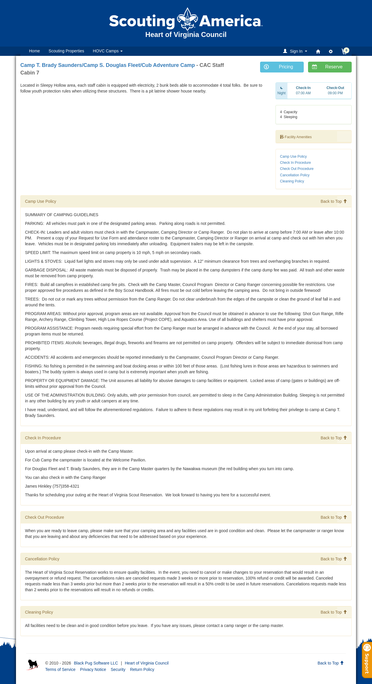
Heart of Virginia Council (147, 663)
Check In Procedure (295, 163)
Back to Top (334, 201)
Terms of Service (60, 669)
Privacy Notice (93, 669)
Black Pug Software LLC (96, 663)
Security (118, 669)
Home (34, 51)
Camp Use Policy (293, 156)
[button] (296, 51)
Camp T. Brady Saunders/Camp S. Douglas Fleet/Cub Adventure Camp (107, 65)
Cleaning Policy (292, 181)
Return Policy (142, 669)
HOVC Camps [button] (108, 51)
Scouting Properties (66, 51)
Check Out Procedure (297, 169)
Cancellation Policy (295, 175)
